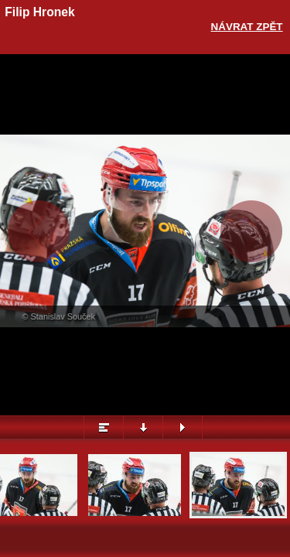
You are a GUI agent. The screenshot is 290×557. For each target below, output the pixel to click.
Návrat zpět (247, 26)
